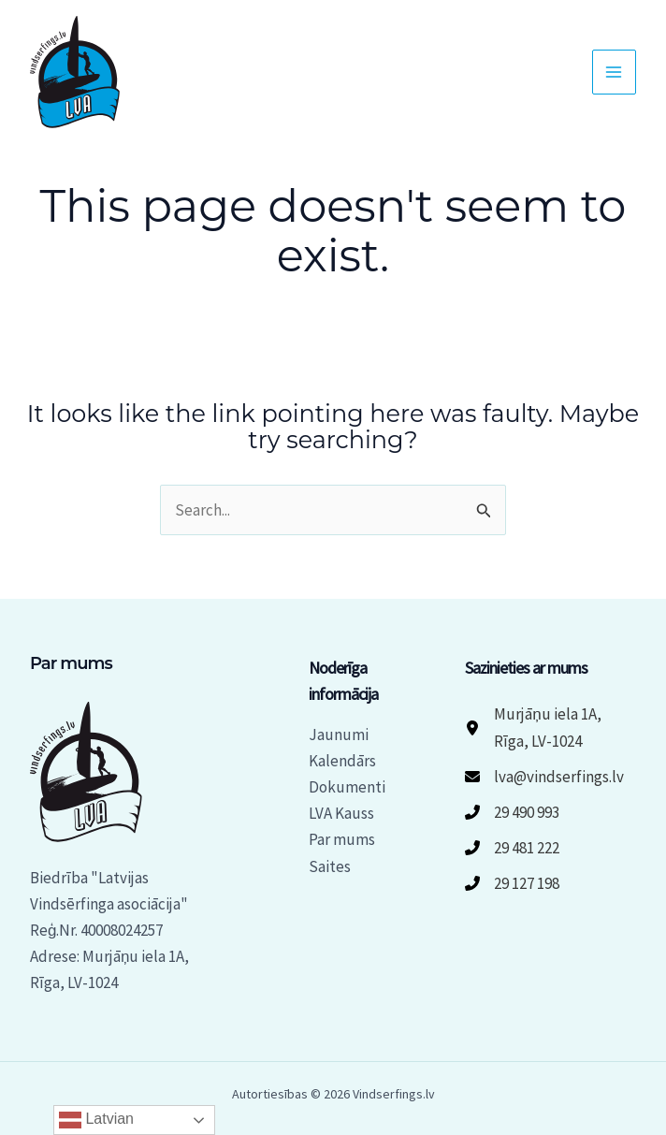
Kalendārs (342, 760)
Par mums (342, 839)
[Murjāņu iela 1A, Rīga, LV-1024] (550, 727)
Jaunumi (339, 734)
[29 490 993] (512, 812)
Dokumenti (347, 787)
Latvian (96, 1120)
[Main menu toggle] (614, 72)
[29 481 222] (512, 848)
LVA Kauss (341, 813)
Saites (330, 866)
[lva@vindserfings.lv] (544, 777)
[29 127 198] (512, 883)
